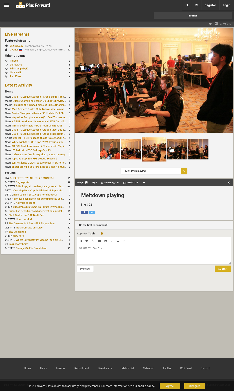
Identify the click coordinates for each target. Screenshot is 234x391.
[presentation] (108, 284)
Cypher (16, 49)
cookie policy (146, 386)
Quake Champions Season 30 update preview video (42, 101)
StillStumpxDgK (19, 68)
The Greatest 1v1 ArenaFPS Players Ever (32, 223)
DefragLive (16, 64)
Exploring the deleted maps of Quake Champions (40, 105)
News (43, 368)
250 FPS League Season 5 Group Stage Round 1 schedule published (51, 133)
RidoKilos (15, 76)
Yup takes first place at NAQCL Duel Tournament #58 (42, 117)
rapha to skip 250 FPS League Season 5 (34, 158)
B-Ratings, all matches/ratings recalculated (40, 186)
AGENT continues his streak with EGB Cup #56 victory (43, 121)
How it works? (24, 219)
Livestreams (105, 368)
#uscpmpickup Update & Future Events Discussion (42, 207)
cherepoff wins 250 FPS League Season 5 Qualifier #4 (42, 166)
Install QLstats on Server (29, 227)
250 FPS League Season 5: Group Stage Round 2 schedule (45, 96)
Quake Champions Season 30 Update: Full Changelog (42, 113)
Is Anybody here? (19, 244)
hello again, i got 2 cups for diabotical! (35, 194)
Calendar (148, 368)
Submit (222, 272)
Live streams (17, 34)
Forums (10, 173)
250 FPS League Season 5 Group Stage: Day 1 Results (43, 129)
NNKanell (15, 72)
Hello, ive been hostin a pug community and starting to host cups (49, 198)
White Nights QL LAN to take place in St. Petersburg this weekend (49, 162)
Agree (170, 386)
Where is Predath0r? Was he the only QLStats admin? (46, 240)
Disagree (194, 386)
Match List (128, 368)
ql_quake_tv (16, 45)
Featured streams (17, 40)
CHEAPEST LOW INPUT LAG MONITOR (32, 178)
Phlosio (14, 60)
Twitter (167, 368)
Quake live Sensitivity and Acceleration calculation (37, 211)
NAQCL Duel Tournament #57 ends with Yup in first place (44, 146)
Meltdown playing (102, 195)
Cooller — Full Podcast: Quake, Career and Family (41, 138)
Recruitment (81, 368)
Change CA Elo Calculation (31, 248)
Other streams (15, 55)
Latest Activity (18, 85)
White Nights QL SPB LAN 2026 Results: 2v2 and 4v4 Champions (49, 142)
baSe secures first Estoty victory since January (38, 154)
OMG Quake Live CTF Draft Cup (26, 215)
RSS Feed (186, 368)
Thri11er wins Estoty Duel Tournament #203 (37, 125)
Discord (205, 368)
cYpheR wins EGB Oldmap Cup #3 (31, 150)
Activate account (25, 202)
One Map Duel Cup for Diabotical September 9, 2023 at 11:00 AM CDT (53, 190)
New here (18, 235)
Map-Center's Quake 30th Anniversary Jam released (41, 109)
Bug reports (22, 182)
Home (9, 91)
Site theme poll (17, 231)
